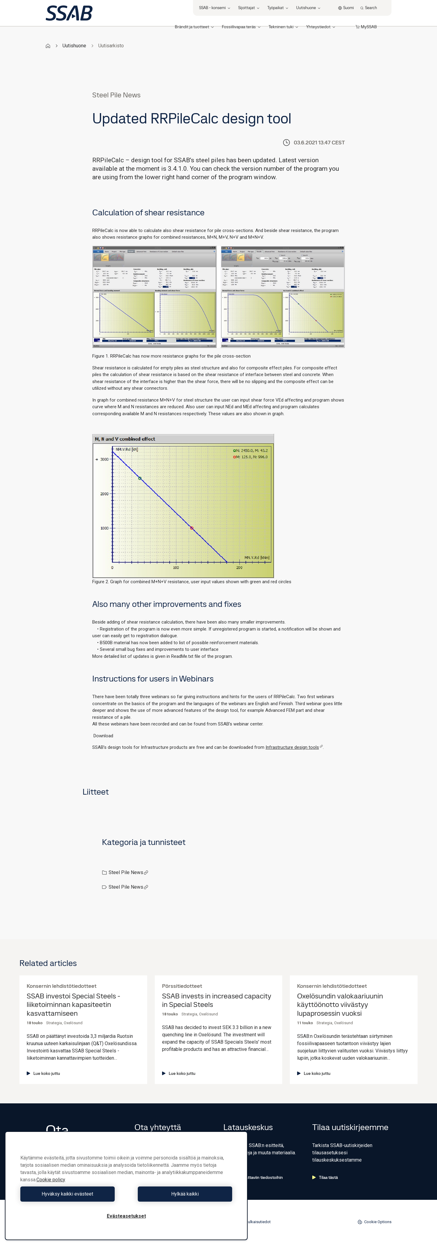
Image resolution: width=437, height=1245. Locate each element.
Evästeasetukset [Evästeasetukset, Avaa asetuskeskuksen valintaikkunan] (126, 1216)
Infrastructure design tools (294, 747)
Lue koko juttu (43, 1073)
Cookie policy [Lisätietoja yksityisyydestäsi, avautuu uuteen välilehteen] (50, 1180)
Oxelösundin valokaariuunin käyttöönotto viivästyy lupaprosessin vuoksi (340, 1005)
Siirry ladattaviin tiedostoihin (253, 1177)
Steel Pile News (128, 872)
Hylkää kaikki (181, 1194)
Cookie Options (374, 1222)
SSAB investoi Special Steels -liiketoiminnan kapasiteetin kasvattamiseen (73, 1005)
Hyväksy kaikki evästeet (72, 1194)
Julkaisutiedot (258, 1222)
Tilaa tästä (325, 1177)
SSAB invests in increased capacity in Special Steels (216, 1000)
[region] (126, 1185)
